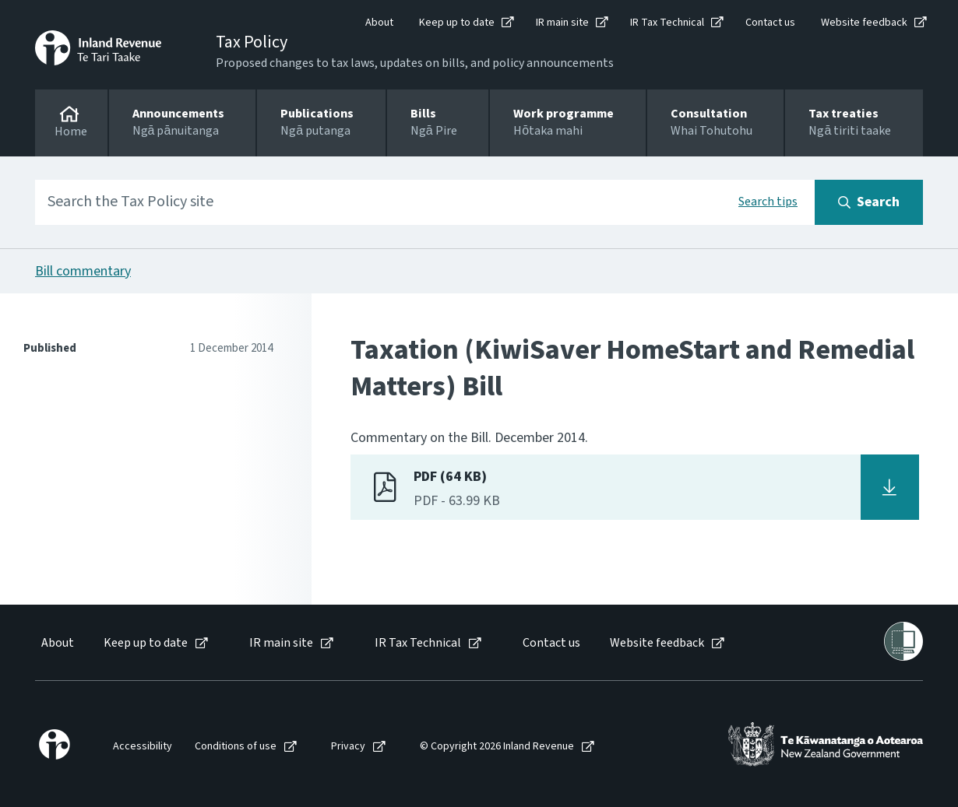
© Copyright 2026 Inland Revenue (497, 746)
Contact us (770, 22)
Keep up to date (457, 22)
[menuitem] (56, 643)
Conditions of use (235, 746)
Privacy (348, 746)
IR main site (562, 22)
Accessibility (142, 746)
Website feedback (864, 22)
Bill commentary (83, 271)
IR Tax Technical (667, 22)
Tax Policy (251, 42)
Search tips (768, 201)
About (379, 22)
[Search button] (869, 202)
